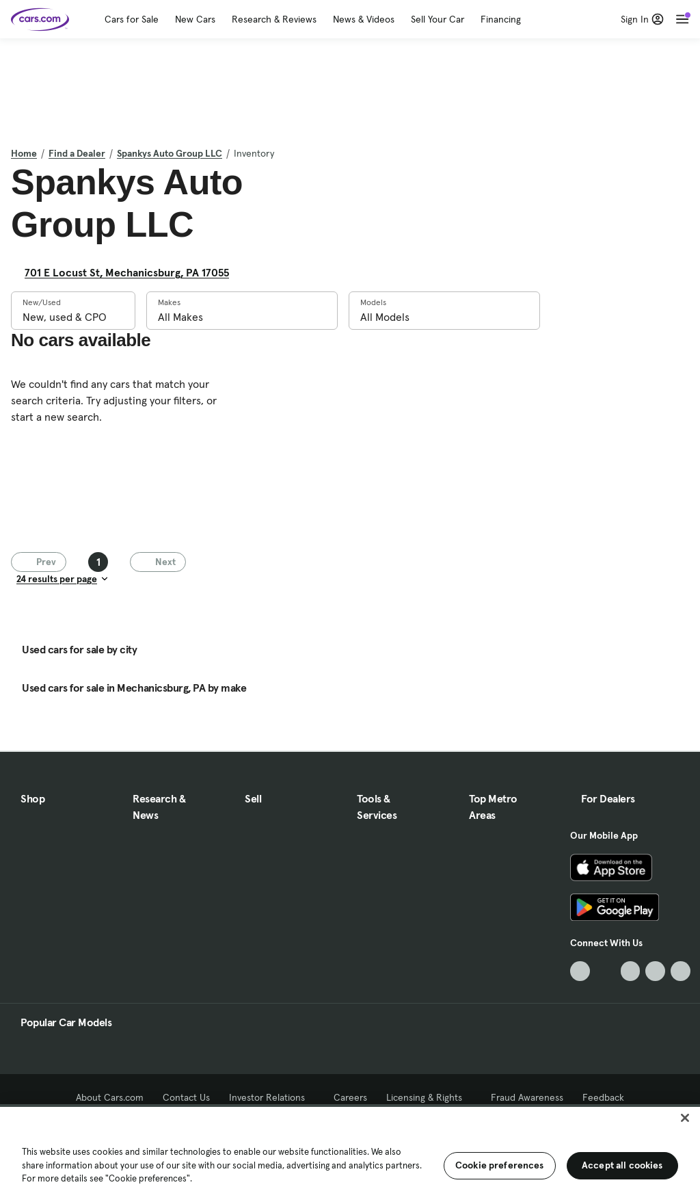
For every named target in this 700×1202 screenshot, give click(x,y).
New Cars (195, 19)
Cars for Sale (132, 19)
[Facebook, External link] (605, 971)
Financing (501, 19)
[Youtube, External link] (631, 971)
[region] (350, 1153)
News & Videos (363, 19)
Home (24, 153)
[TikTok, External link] (580, 971)
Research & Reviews (274, 19)
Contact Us (186, 1097)
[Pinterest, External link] (680, 971)
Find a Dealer (77, 153)
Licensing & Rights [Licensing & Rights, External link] (429, 1097)
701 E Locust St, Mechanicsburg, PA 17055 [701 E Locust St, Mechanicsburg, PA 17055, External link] (132, 272)
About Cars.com (110, 1097)
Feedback (603, 1097)
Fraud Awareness (527, 1097)
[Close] (685, 1118)
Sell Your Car (437, 19)
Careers (350, 1097)
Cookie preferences (499, 1165)
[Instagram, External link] (655, 971)
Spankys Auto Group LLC (169, 153)
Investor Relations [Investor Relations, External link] (271, 1097)
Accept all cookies (622, 1165)
